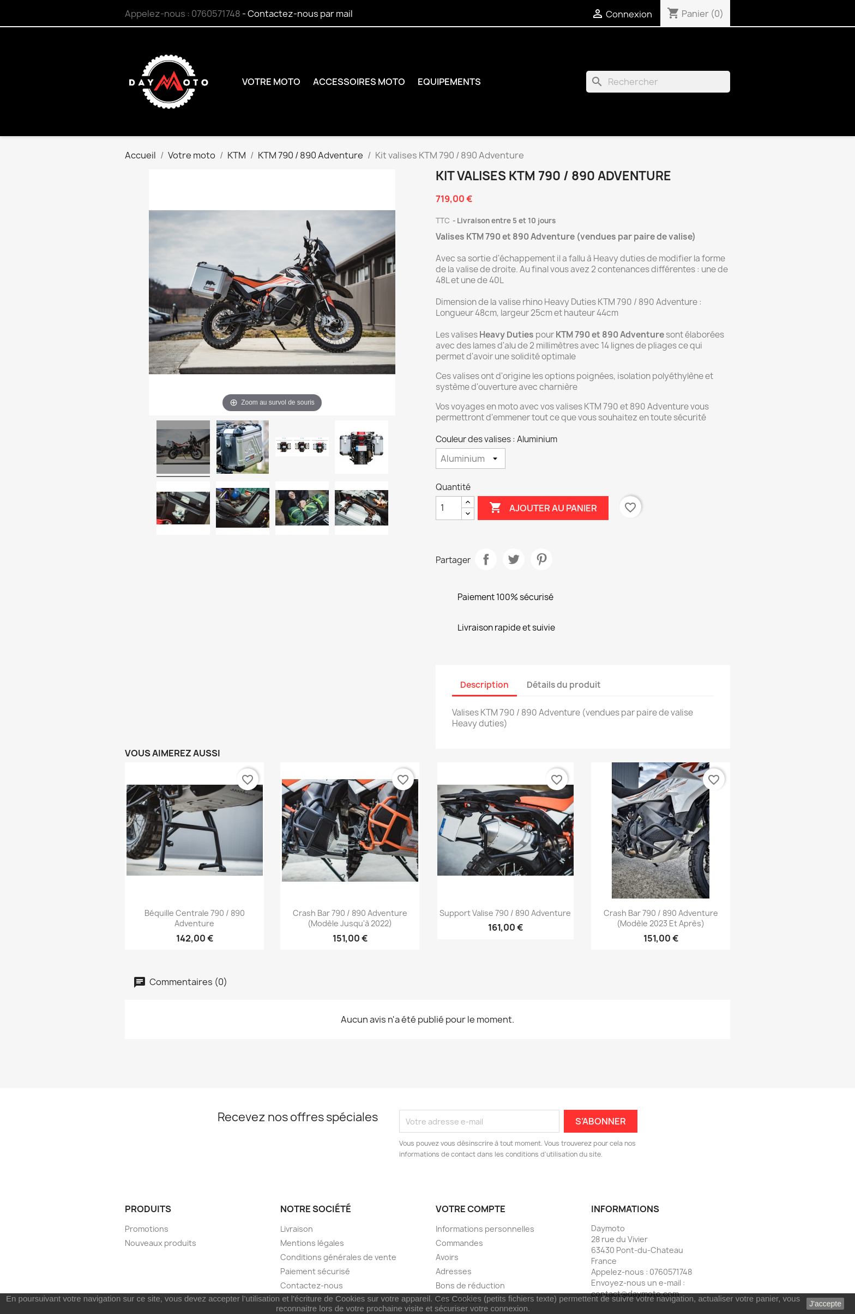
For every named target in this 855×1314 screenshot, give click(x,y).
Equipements (449, 82)
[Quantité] (449, 508)
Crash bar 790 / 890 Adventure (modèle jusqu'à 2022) (350, 918)
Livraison (296, 1229)
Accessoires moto (359, 82)
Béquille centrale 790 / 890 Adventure (194, 918)
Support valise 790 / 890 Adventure (505, 913)
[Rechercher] (658, 82)
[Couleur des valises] (470, 458)
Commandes (459, 1243)
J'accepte (825, 1303)
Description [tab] (484, 684)
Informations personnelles (485, 1229)
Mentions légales (312, 1243)
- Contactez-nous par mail (297, 14)
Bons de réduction (470, 1285)
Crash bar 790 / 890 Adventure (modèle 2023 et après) (661, 918)
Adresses (454, 1271)
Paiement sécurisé (315, 1271)
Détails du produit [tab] (564, 684)
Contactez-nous (311, 1285)
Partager (486, 559)
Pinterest (541, 559)
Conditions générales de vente (338, 1257)
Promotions (146, 1229)
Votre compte (470, 1209)
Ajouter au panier (543, 508)
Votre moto (271, 82)
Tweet (514, 559)
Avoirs (447, 1257)
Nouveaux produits (160, 1243)
